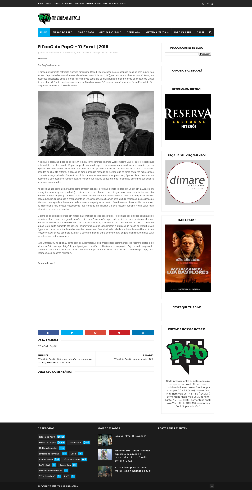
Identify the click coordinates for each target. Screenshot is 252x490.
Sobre (49, 4)
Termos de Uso (93, 4)
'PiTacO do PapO (47, 476)
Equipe (57, 4)
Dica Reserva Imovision (50, 470)
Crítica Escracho (110, 32)
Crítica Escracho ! (71, 459)
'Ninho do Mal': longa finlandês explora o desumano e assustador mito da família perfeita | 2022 (132, 455)
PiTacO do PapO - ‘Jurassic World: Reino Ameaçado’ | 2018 (133, 469)
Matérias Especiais (157, 32)
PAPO (66, 476)
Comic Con (133, 32)
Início (40, 4)
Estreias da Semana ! (49, 453)
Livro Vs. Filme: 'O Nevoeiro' (130, 436)
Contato (79, 4)
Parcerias (67, 4)
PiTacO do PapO (62, 32)
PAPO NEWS (44, 465)
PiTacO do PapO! (110, 52)
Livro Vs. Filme (183, 32)
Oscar (201, 32)
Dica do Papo (86, 32)
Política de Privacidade (114, 4)
